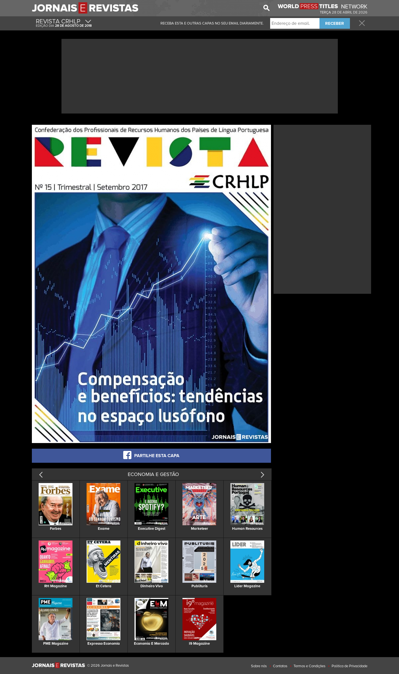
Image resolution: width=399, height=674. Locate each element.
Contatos (280, 666)
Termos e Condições (309, 666)
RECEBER (334, 23)
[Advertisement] (199, 75)
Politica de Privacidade (349, 666)
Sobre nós (259, 666)
